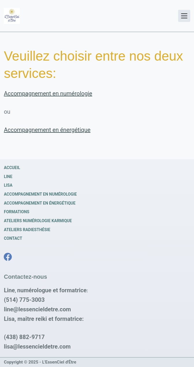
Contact (13, 238)
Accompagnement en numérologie (48, 93)
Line (8, 176)
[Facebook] (8, 257)
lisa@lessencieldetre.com (37, 346)
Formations (16, 211)
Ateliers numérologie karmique (38, 220)
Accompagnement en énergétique (47, 129)
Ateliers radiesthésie (27, 229)
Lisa (8, 185)
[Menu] (184, 16)
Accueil (12, 167)
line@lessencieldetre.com (37, 309)
